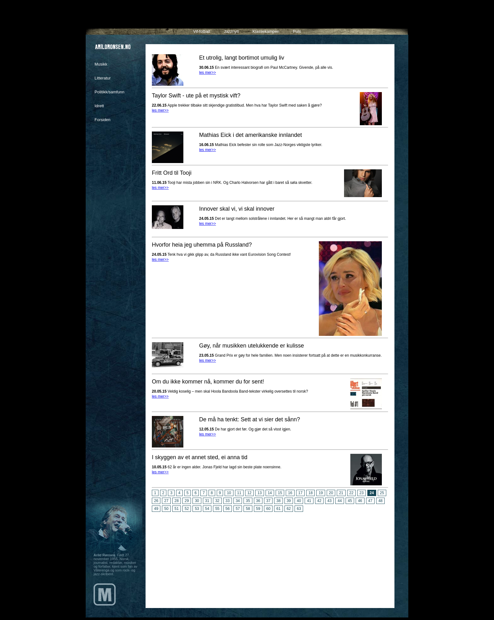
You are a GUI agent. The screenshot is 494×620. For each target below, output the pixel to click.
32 (217, 501)
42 (319, 501)
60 (268, 508)
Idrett (99, 105)
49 (156, 508)
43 (329, 501)
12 (249, 493)
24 (372, 493)
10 (229, 493)
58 (248, 508)
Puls (297, 31)
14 (270, 493)
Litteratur (103, 78)
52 (187, 508)
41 (309, 501)
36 (258, 501)
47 (370, 501)
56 (228, 508)
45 (350, 501)
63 (299, 508)
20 (331, 493)
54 (207, 508)
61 (278, 508)
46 (360, 501)
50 (166, 508)
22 (351, 493)
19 (321, 493)
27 (166, 501)
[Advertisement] (270, 557)
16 (290, 493)
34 (238, 501)
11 (239, 493)
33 (228, 501)
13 (259, 493)
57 (238, 508)
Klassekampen (265, 31)
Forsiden (103, 119)
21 (341, 493)
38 (278, 501)
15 (280, 493)
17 (300, 493)
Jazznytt (231, 31)
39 (289, 501)
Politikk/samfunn (109, 92)
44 (339, 501)
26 (156, 501)
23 (361, 493)
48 (380, 501)
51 (177, 508)
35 (248, 501)
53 (197, 508)
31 (207, 501)
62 (289, 508)
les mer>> (207, 72)
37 (268, 501)
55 (217, 508)
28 (177, 501)
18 (310, 493)
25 (382, 493)
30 (197, 501)
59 (258, 508)
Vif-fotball (201, 31)
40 (299, 501)
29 (187, 501)
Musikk (101, 64)
